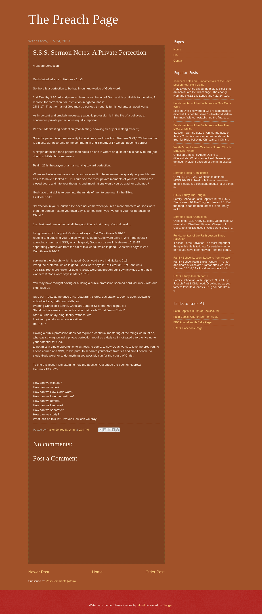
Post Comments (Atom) (61, 581)
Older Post (154, 572)
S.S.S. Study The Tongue (190, 195)
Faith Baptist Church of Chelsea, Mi (196, 311)
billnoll (141, 605)
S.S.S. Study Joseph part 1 (191, 276)
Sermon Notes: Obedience (191, 216)
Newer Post (38, 572)
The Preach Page (73, 19)
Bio (176, 55)
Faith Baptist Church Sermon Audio (196, 316)
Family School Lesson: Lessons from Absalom (203, 257)
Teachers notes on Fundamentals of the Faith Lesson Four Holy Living (202, 82)
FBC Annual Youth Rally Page (193, 322)
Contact (178, 60)
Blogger (167, 605)
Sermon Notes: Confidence (191, 172)
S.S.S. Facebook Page (188, 328)
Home (97, 572)
